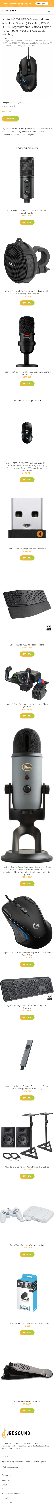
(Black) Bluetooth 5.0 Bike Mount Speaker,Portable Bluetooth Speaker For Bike (27, 292)
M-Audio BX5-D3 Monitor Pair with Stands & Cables (27, 1167)
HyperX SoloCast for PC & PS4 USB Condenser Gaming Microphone (27, 373)
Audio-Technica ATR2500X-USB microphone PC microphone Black (27, 211)
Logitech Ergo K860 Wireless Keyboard (27, 645)
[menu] (49, 11)
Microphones (7, 1498)
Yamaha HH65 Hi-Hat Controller (27, 1401)
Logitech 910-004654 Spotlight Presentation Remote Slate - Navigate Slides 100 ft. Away (27, 1087)
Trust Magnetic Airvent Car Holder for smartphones (27, 1323)
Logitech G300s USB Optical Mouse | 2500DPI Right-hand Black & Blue (27, 953)
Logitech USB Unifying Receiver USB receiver (27, 549)
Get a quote (41, 3)
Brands (15, 103)
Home (4, 38)
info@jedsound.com (10, 1467)
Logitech (22, 103)
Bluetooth (6, 1480)
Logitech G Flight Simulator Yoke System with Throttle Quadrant (27, 705)
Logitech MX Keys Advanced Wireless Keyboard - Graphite (27, 1006)
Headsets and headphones (13, 1493)
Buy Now (10, 118)
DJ (3, 1489)
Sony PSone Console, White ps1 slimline (27, 1245)
